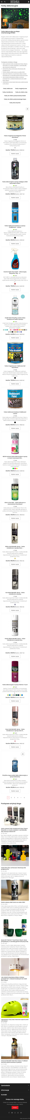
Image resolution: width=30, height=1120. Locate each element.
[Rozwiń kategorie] (1, 2)
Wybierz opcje (15, 153)
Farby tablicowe (8, 88)
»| (24, 797)
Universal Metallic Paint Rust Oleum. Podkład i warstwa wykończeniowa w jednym (14, 1061)
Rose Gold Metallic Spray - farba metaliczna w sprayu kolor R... (15, 729)
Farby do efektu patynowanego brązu (15, 99)
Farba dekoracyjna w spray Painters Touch (15, 684)
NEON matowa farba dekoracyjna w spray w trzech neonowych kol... (15, 457)
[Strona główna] (15, 2)
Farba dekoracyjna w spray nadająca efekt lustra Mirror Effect (15, 182)
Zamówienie (15, 1086)
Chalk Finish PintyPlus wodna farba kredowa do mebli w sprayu (15, 318)
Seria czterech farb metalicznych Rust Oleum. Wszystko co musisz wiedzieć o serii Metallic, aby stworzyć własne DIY (15, 65)
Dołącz (15, 1107)
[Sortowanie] (27, 109)
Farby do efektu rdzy (21, 92)
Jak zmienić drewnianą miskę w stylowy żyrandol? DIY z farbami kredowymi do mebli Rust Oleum (14, 78)
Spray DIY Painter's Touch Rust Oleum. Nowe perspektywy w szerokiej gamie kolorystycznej (15, 74)
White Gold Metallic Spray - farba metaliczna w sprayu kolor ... (15, 547)
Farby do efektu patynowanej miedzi (15, 95)
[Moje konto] (28, 2)
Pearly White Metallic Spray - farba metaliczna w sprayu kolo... (15, 639)
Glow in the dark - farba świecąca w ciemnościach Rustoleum (15, 503)
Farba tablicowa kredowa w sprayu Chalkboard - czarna (15, 226)
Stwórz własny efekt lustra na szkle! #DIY (14, 72)
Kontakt (4, 1095)
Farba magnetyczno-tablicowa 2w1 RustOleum (15, 366)
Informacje (15, 1090)
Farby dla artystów (15, 102)
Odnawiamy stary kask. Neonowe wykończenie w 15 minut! (14, 1020)
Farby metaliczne (8, 92)
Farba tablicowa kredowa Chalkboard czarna (15, 412)
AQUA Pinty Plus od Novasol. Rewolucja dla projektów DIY (13, 868)
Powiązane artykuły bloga (11, 803)
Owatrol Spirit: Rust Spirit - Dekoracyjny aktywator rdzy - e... (15, 272)
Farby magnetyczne (21, 88)
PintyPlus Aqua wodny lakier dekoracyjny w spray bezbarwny (15, 776)
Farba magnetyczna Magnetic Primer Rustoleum (15, 136)
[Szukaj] (4, 2)
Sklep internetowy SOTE (25, 1118)
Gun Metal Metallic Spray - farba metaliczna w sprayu (15, 593)
